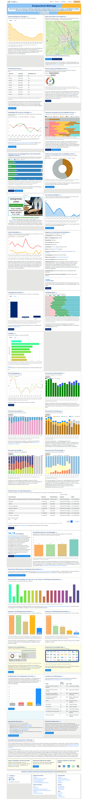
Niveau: (46, 73)
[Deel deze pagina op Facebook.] (64, 766)
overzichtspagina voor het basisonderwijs (20, 728)
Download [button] (76, 1)
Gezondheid (35, 787)
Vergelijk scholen (18, 190)
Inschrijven (36, 766)
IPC (73, 746)
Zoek (51, 1)
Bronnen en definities (62, 778)
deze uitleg (69, 94)
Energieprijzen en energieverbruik (40, 789)
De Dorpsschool (54, 65)
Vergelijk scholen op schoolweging (22, 556)
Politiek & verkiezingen (38, 793)
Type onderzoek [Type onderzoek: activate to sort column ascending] (12, 496)
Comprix (54, 246)
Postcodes (35, 780)
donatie (13, 765)
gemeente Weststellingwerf (17, 733)
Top (65, 771)
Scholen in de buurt (57, 59)
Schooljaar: (47, 75)
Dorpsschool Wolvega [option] (53, 73)
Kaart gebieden (61, 786)
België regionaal (45, 782)
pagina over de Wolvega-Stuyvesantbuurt (43, 571)
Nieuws (59, 781)
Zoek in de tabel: (70, 494)
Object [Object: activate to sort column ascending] (72, 496)
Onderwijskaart (61, 787)
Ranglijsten (60, 782)
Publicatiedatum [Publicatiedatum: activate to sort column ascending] (54, 496)
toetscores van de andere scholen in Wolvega (23, 142)
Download (11, 672)
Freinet (70, 746)
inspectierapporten (23, 525)
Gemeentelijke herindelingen (64, 780)
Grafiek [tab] (10, 20)
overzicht (10, 144)
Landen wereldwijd (37, 782)
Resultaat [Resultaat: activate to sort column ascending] (43, 496)
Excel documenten (32, 666)
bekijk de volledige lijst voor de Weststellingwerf (61, 679)
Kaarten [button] (63, 1)
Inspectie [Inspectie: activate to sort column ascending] (62, 496)
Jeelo (76, 746)
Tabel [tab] (15, 20)
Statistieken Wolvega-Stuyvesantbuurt (17, 575)
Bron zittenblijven (49, 228)
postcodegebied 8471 (16, 326)
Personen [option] (48, 377)
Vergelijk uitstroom (56, 149)
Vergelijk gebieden (50, 187)
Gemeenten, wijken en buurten (39, 778)
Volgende (77, 521)
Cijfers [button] (57, 1)
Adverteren (60, 792)
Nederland (40, 781)
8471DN (56, 249)
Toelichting (48, 101)
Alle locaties (11, 708)
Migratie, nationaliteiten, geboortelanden (42, 790)
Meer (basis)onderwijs (13, 735)
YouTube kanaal (61, 797)
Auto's (34, 786)
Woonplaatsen (41, 780)
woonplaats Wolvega (27, 726)
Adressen (35, 777)
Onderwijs (35, 791)
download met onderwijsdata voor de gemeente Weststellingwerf (56, 606)
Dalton (67, 746)
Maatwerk (60, 795)
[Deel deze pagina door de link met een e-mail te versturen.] (59, 766)
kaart (27, 730)
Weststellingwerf (64, 251)
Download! (48, 670)
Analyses (60, 777)
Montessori (10, 747)
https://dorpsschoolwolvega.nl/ (62, 257)
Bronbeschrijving (49, 733)
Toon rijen (12, 519)
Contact (59, 794)
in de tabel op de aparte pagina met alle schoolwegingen (55, 565)
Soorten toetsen (12, 108)
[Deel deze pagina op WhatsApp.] (73, 766)
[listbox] (54, 73)
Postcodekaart (61, 789)
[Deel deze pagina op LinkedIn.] (69, 766)
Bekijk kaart (48, 59)
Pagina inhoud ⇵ (44, 13)
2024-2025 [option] (53, 75)
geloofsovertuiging (75, 744)
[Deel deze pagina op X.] (78, 766)
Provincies (35, 781)
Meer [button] (70, 1)
